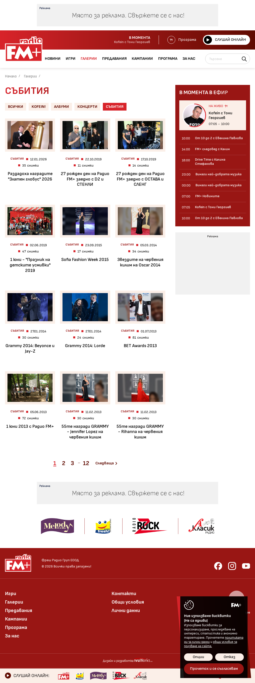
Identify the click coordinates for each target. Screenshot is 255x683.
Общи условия (128, 602)
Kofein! (39, 106)
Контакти (124, 594)
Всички (15, 106)
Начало (11, 76)
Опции (198, 657)
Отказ (229, 657)
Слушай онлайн (225, 40)
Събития (115, 106)
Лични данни (126, 611)
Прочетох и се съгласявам (214, 668)
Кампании (16, 619)
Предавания (18, 611)
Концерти (87, 106)
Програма (181, 40)
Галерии (30, 76)
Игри (10, 594)
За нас (12, 636)
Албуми (61, 106)
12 (86, 463)
